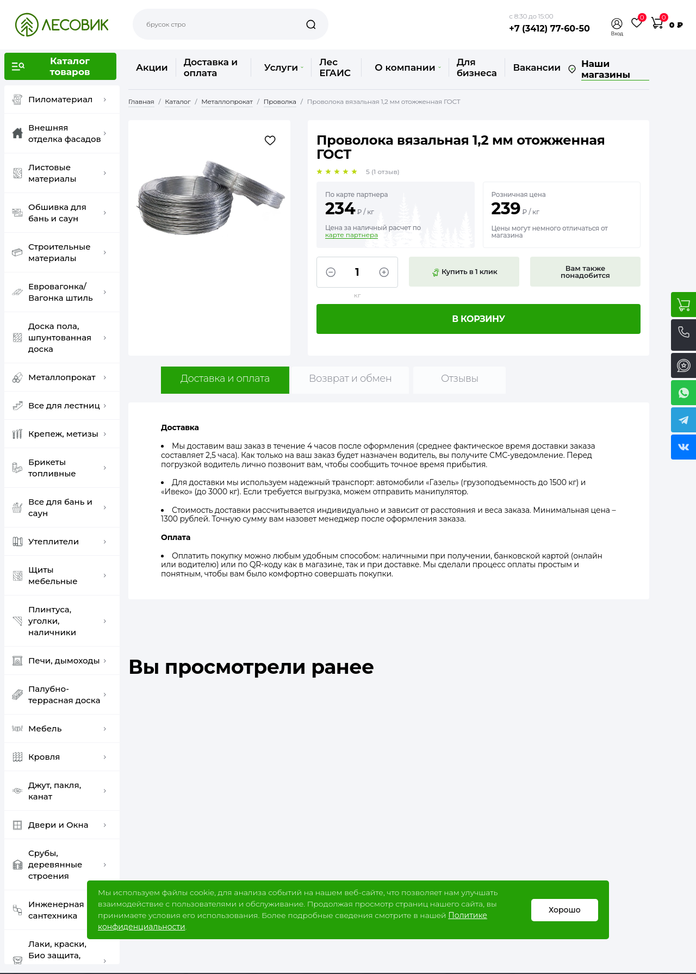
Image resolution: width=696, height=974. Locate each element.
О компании (407, 67)
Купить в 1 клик (464, 272)
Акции (152, 67)
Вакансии (536, 67)
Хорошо (565, 910)
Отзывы (459, 378)
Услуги (283, 67)
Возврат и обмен (350, 378)
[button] (617, 23)
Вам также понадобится (585, 272)
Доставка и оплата (211, 67)
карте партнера (351, 235)
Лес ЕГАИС (335, 67)
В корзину (478, 319)
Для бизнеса (477, 67)
